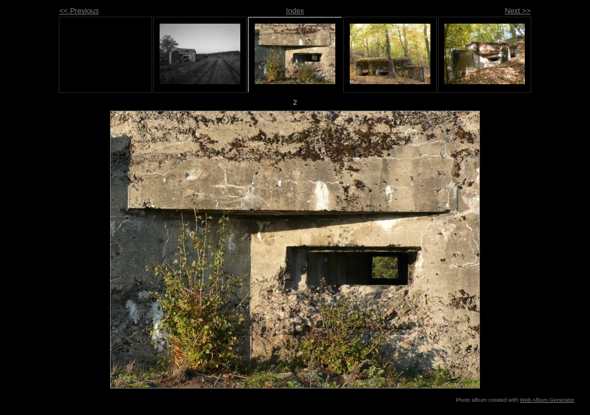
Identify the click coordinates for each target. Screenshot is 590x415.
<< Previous (79, 10)
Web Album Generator (547, 400)
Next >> (518, 10)
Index (295, 10)
